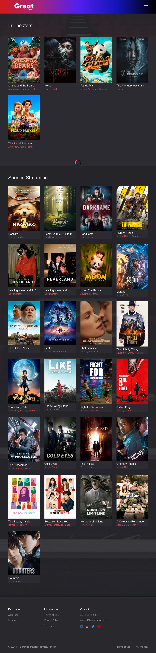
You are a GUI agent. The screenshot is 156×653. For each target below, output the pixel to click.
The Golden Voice (19, 348)
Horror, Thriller (51, 89)
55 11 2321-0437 (89, 614)
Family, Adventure (53, 237)
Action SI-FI (122, 295)
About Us (13, 614)
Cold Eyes (50, 463)
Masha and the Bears (21, 85)
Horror (120, 89)
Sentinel (49, 348)
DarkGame (87, 234)
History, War (86, 524)
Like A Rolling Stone (56, 406)
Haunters (13, 578)
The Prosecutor (17, 465)
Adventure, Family (89, 293)
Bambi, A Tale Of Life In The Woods (65, 234)
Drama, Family (15, 237)
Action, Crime (51, 467)
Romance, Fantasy (17, 524)
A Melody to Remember (131, 521)
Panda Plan (87, 85)
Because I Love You (56, 521)
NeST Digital (50, 646)
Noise (47, 85)
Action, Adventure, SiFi (55, 351)
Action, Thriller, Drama (127, 236)
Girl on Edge (124, 407)
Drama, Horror (87, 467)
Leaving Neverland (55, 290)
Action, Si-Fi (14, 581)
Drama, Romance (89, 351)
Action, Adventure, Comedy (93, 89)
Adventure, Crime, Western (130, 352)
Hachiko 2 (14, 234)
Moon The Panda (90, 290)
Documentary (15, 293)
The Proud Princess (20, 143)
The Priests (87, 463)
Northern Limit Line (91, 521)
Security (48, 625)
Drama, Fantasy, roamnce (57, 524)
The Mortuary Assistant (130, 85)
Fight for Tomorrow (91, 407)
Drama (11, 351)
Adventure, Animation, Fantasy (23, 89)
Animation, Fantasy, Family (21, 410)
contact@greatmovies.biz (93, 619)
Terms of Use (51, 614)
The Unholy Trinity (127, 349)
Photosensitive (89, 348)
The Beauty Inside (19, 521)
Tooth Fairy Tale (17, 407)
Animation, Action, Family (20, 146)
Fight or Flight (125, 232)
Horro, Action (87, 237)
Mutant (121, 291)
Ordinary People (126, 463)
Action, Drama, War (90, 410)
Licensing (13, 619)
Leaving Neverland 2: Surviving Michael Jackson (37, 290)
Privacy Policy (51, 619)
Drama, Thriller (124, 410)
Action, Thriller (123, 467)
